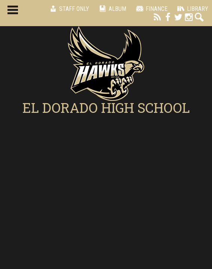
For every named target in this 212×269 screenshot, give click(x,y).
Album (111, 8)
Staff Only (68, 8)
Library (191, 8)
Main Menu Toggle (12, 10)
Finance (150, 8)
